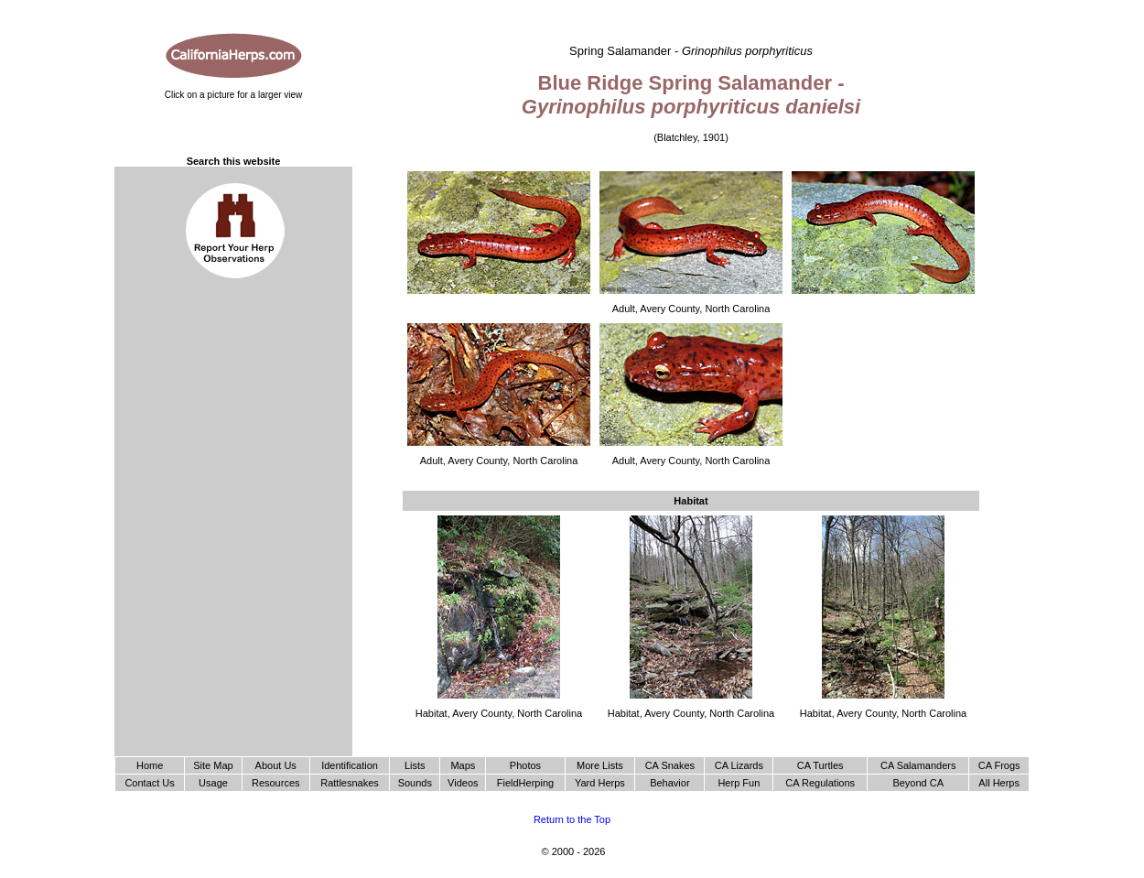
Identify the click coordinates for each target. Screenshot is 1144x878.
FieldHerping (525, 782)
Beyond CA (918, 782)
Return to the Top (572, 819)
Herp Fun (739, 782)
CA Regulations (820, 782)
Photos (525, 765)
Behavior (669, 782)
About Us (276, 765)
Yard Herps (600, 782)
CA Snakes (670, 765)
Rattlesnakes (349, 782)
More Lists (600, 765)
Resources (276, 782)
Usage (213, 782)
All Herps (999, 782)
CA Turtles (820, 765)
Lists (415, 765)
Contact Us (149, 782)
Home (149, 765)
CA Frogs (999, 765)
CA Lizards (739, 765)
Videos (463, 782)
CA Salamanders (918, 765)
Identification (349, 765)
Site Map (212, 765)
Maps (462, 765)
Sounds (415, 782)
